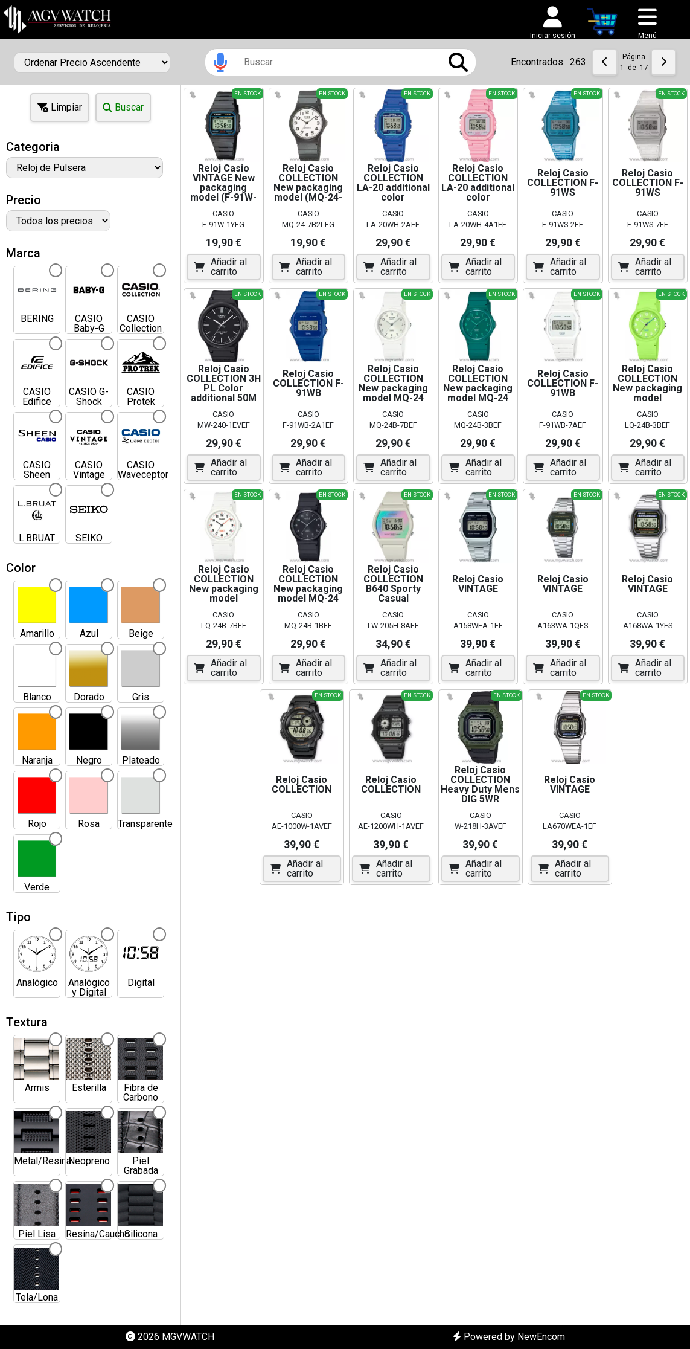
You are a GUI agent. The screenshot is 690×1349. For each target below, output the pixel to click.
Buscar (123, 107)
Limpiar (59, 107)
